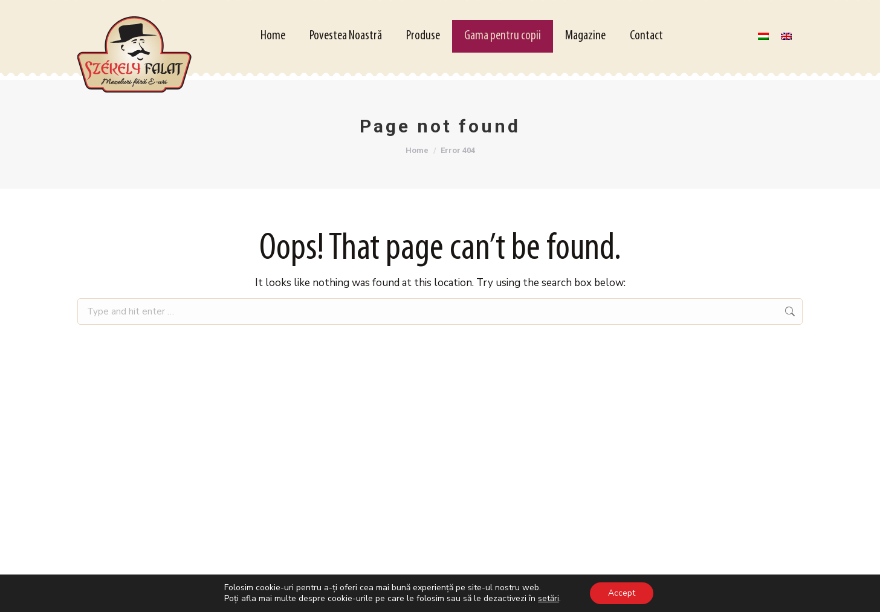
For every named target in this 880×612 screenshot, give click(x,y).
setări (548, 598)
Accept (621, 593)
